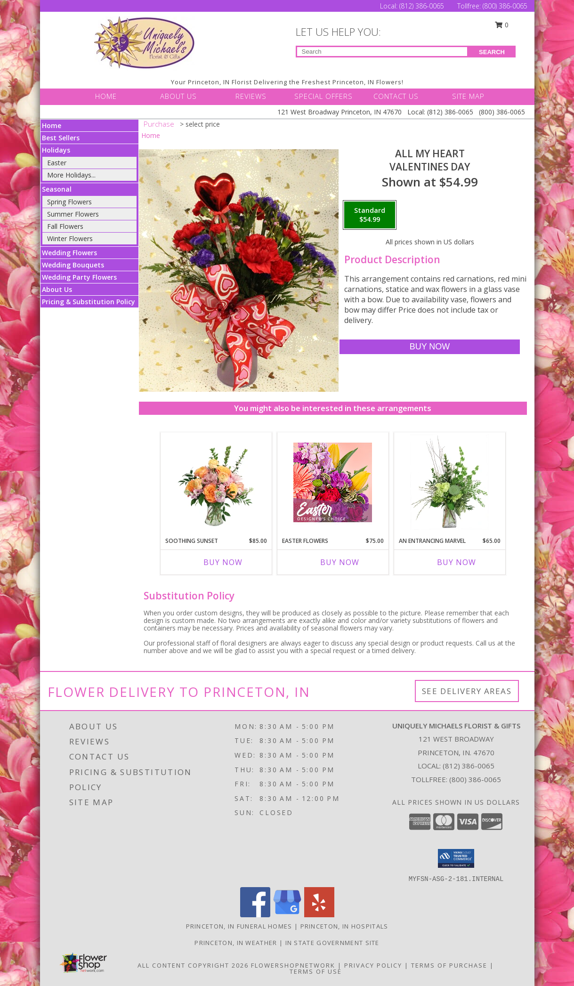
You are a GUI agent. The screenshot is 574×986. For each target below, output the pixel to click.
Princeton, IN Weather (235, 942)
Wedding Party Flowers (79, 277)
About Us (57, 289)
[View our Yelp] (319, 914)
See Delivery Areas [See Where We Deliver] (467, 691)
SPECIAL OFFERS (323, 96)
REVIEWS (251, 96)
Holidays (56, 149)
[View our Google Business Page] (287, 914)
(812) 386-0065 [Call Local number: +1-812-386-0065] (422, 5)
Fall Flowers (65, 226)
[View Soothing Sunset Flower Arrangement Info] (216, 482)
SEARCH (492, 52)
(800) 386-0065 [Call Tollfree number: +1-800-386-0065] (505, 5)
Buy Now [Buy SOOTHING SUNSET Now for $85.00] (223, 562)
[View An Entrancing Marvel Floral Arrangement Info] (449, 482)
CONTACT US (396, 96)
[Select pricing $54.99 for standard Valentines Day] (369, 215)
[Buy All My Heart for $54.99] (430, 346)
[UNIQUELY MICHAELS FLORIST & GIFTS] (144, 42)
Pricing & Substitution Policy (88, 301)
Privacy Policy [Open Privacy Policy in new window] (373, 965)
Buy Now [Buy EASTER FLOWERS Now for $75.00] (339, 562)
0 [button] (501, 24)
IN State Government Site (332, 942)
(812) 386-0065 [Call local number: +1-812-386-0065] (468, 765)
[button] (456, 858)
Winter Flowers (70, 238)
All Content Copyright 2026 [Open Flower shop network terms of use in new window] (193, 965)
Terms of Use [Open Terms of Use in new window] (316, 971)
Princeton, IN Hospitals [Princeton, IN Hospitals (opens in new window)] (344, 926)
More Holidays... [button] (71, 174)
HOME (106, 96)
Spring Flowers (69, 201)
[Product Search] (382, 51)
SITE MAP (468, 96)
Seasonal (57, 189)
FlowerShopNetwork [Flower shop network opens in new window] (293, 965)
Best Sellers (61, 137)
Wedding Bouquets (73, 264)
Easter (56, 162)
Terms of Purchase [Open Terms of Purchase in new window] (449, 965)
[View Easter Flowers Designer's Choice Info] (332, 482)
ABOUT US (178, 96)
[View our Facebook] (255, 914)
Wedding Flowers (69, 252)
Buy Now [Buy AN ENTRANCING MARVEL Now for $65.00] (456, 562)
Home (51, 125)
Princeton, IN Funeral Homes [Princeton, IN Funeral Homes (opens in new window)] (239, 926)
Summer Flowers (73, 214)
